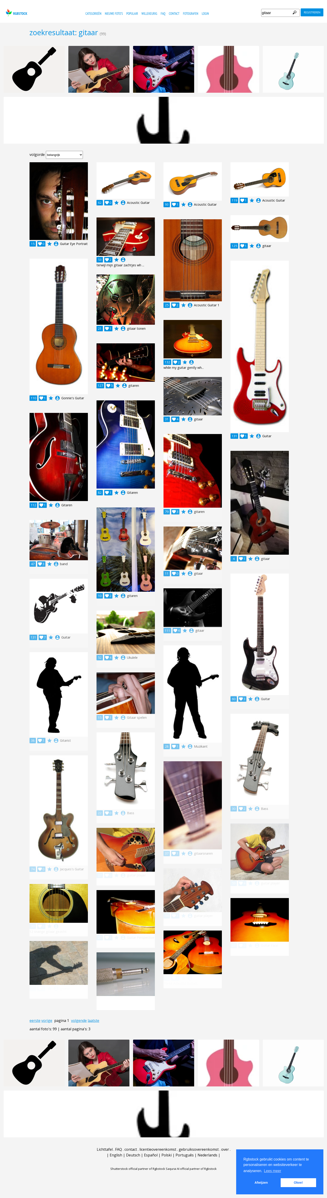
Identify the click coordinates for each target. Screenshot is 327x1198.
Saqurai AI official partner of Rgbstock (191, 1169)
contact (174, 13)
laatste (93, 1020)
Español (151, 1155)
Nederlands (207, 1155)
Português (185, 1155)
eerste (35, 1020)
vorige (46, 1020)
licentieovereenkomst (157, 1149)
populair (132, 13)
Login (205, 13)
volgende (79, 1020)
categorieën (93, 13)
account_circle (56, 244)
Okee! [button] (298, 1182)
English (116, 1155)
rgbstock (16, 12)
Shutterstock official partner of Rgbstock (137, 1169)
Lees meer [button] (272, 1171)
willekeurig (149, 13)
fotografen (190, 13)
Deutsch (133, 1155)
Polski (166, 1155)
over (225, 1149)
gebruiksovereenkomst (199, 1149)
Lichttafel (105, 1149)
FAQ (163, 13)
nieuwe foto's (114, 13)
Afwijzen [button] (261, 1182)
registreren (312, 12)
